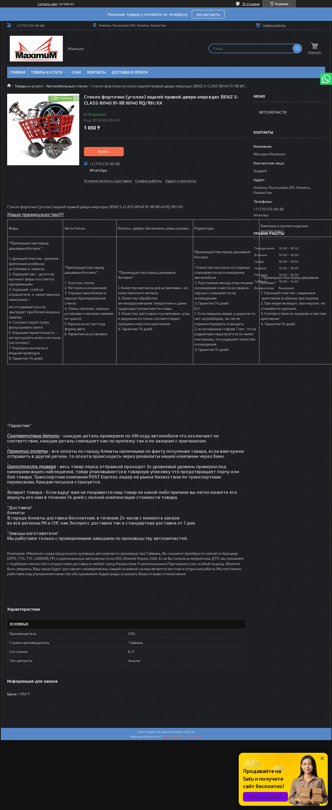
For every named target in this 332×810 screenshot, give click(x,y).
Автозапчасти (272, 112)
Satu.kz (189, 731)
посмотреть (208, 14)
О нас (77, 72)
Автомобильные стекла (66, 86)
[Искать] (297, 48)
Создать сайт (47, 4)
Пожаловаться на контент (181, 736)
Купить (103, 151)
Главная (17, 72)
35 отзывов (251, 4)
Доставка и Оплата (130, 72)
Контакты (96, 72)
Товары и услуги (46, 72)
